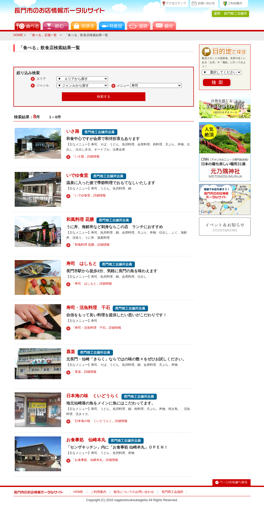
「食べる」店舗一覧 (43, 35)
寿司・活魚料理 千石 (88, 307)
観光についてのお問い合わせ (134, 492)
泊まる (84, 25)
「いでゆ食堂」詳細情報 (89, 195)
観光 (164, 25)
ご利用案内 (234, 3)
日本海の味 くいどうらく (92, 395)
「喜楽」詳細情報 (84, 372)
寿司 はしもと (81, 263)
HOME (18, 35)
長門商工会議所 (172, 492)
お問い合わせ (204, 3)
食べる (28, 25)
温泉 (138, 25)
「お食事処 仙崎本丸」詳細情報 (95, 460)
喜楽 (70, 351)
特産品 (112, 25)
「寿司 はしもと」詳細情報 (92, 283)
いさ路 (72, 131)
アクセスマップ (174, 3)
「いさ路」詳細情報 (86, 156)
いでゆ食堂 (77, 175)
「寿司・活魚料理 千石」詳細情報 (96, 327)
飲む (56, 25)
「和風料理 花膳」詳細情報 (91, 244)
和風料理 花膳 (80, 219)
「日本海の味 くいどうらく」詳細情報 (99, 421)
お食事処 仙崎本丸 (86, 439)
